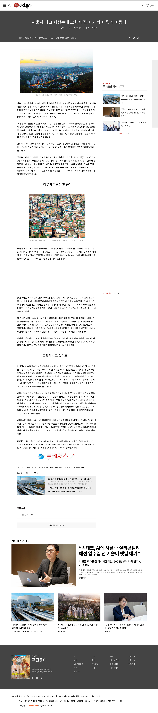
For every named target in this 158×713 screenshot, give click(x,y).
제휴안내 (45, 696)
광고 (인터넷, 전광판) (33, 696)
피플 (93, 668)
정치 (75, 656)
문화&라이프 (78, 664)
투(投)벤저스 (23, 473)
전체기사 (77, 672)
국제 (93, 660)
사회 (75, 660)
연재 (112, 656)
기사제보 (131, 656)
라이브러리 (114, 664)
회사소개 (22, 696)
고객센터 (53, 696)
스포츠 (76, 668)
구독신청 (131, 660)
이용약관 (60, 696)
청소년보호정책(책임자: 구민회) (89, 696)
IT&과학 (95, 664)
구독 (35, 473)
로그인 (153, 6)
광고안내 (131, 664)
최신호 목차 (114, 660)
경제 (93, 656)
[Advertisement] (51, 278)
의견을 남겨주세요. (26, 515)
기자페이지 (114, 668)
